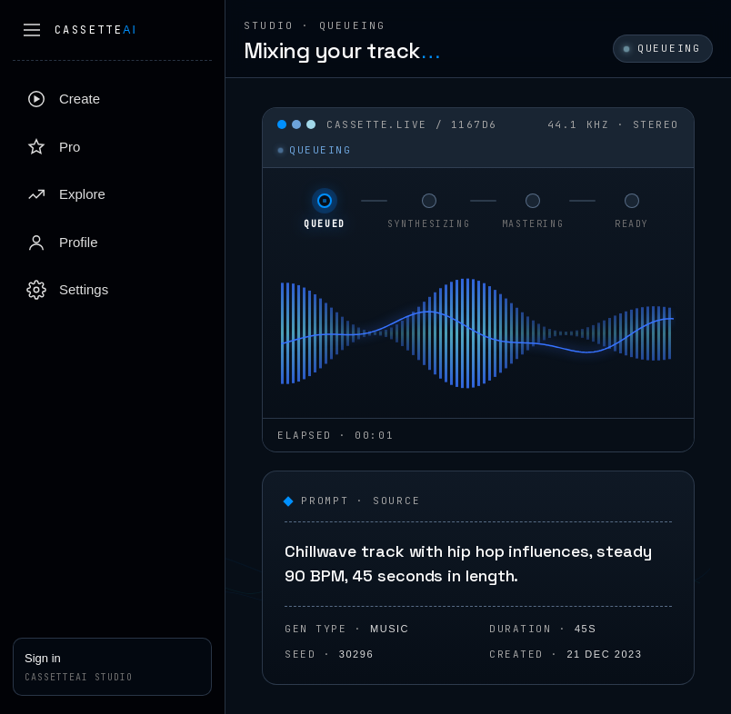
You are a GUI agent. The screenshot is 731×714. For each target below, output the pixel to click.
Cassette (96, 30)
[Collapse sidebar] (31, 30)
